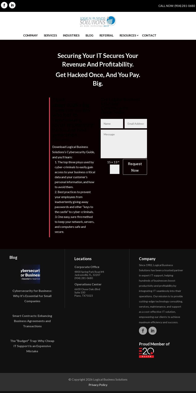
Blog (89, 35)
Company (30, 35)
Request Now (135, 166)
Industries (71, 35)
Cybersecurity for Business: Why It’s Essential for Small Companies (32, 296)
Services (50, 35)
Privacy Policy (98, 385)
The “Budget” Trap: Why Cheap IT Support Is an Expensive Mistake (32, 346)
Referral (107, 35)
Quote (168, 35)
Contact (149, 35)
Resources (128, 35)
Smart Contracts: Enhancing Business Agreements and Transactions (32, 321)
